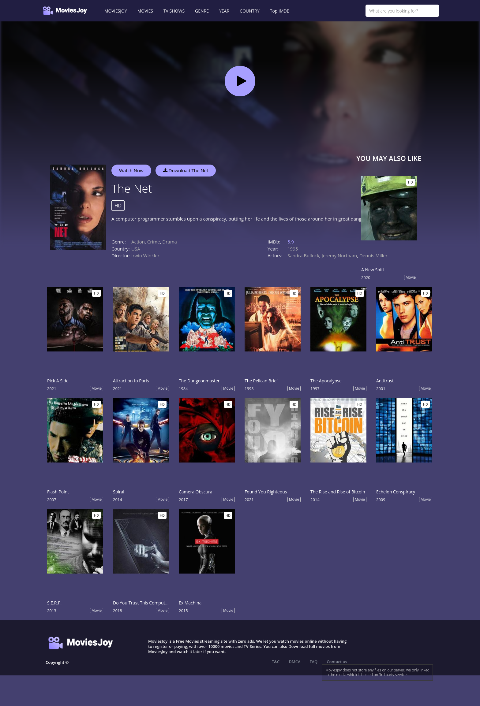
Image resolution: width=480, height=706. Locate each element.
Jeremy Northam (339, 255)
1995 (292, 249)
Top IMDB (280, 11)
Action (138, 242)
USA (135, 249)
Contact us (337, 661)
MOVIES (145, 11)
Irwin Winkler (145, 255)
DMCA (294, 661)
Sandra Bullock (303, 255)
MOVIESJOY (115, 11)
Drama (169, 242)
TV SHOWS (174, 11)
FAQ (314, 661)
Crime (153, 242)
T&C (275, 661)
